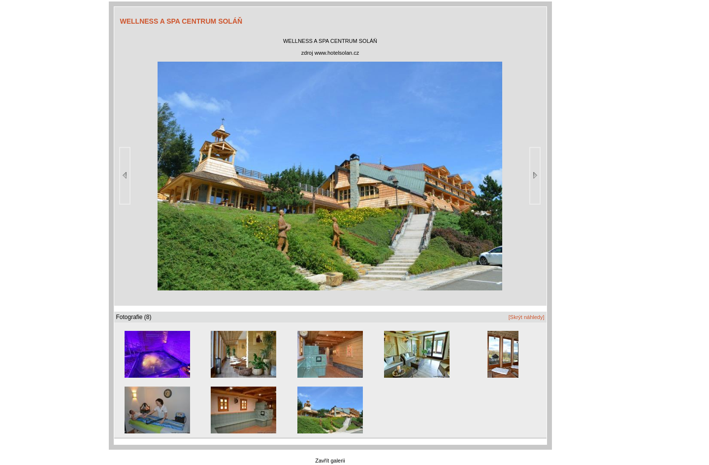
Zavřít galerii (330, 461)
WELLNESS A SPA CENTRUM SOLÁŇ (181, 21)
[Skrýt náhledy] (527, 317)
